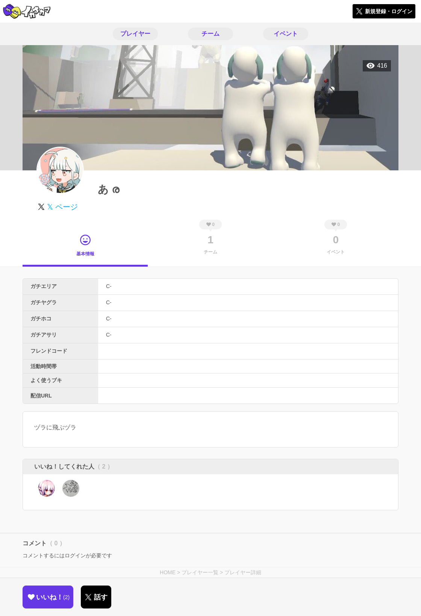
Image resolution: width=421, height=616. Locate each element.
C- (109, 286)
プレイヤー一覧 (200, 572)
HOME (168, 572)
